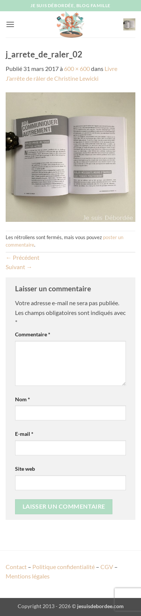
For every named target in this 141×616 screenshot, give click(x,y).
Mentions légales (28, 576)
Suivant (19, 266)
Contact (16, 566)
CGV (106, 566)
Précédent (22, 257)
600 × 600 (77, 68)
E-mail (24, 434)
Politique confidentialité (63, 566)
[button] (10, 24)
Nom (22, 399)
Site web (25, 468)
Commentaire (32, 334)
